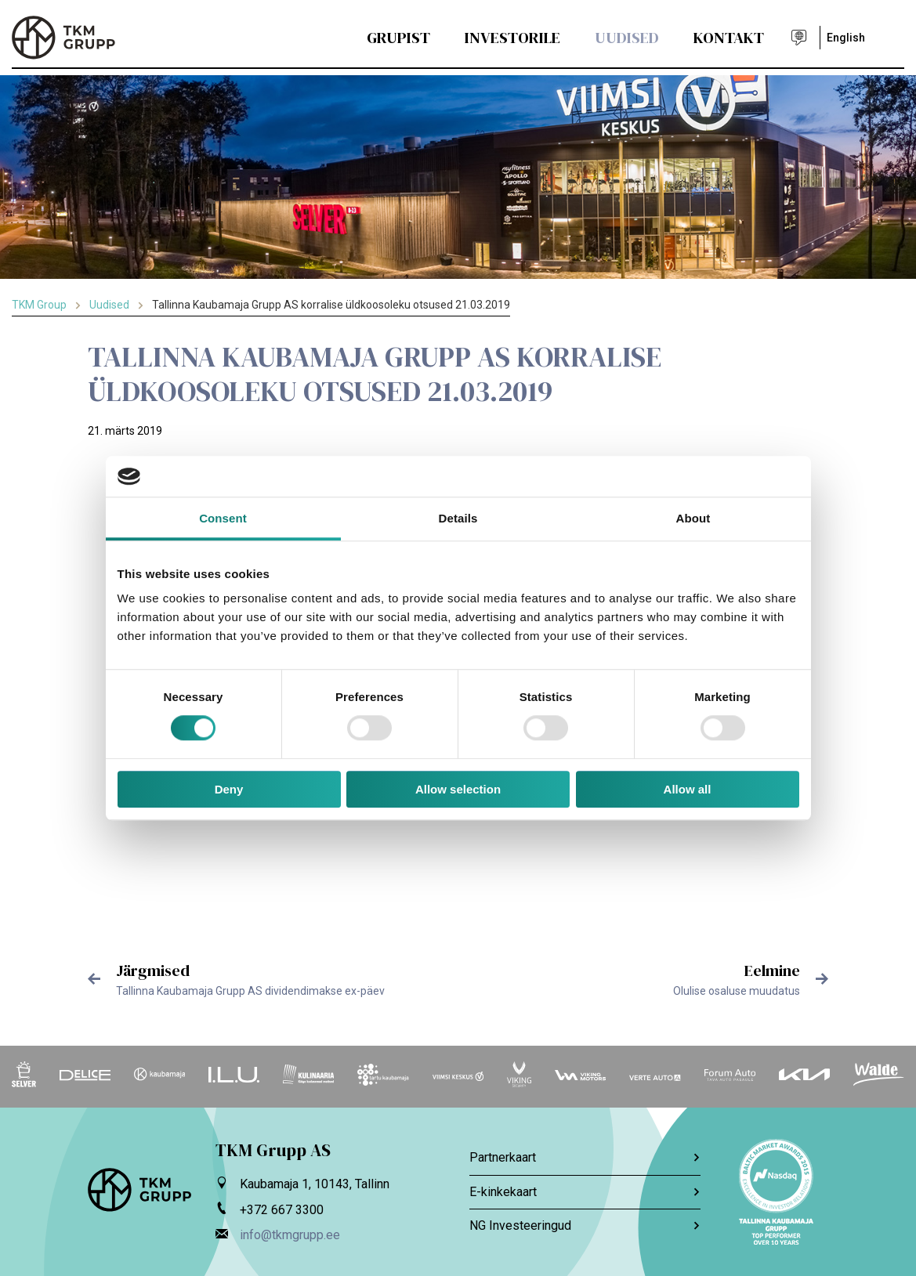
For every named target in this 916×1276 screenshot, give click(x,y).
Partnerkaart (585, 1157)
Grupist (398, 38)
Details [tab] (458, 518)
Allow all (687, 789)
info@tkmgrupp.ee (290, 1234)
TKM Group (39, 304)
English (846, 37)
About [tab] (693, 518)
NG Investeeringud (585, 1225)
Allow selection (458, 789)
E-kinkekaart (585, 1191)
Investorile (512, 38)
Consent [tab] (223, 518)
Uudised (627, 38)
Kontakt (728, 38)
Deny (229, 789)
